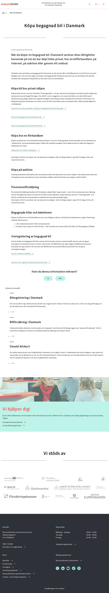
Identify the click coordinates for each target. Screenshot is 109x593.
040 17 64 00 (8, 544)
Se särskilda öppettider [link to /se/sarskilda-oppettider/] (14, 426)
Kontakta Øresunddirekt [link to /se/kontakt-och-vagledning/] (14, 422)
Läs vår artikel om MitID (20, 254)
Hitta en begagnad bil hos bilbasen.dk (26, 117)
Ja (48, 278)
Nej (60, 278)
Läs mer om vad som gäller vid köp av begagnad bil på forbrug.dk (37, 108)
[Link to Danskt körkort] (56, 353)
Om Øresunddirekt (12, 570)
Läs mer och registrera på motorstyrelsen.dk (29, 262)
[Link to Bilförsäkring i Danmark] (56, 327)
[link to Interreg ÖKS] (14, 479)
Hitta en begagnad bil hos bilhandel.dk (26, 126)
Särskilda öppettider (66, 544)
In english (8, 567)
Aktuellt (8, 561)
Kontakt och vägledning (14, 547)
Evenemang (9, 564)
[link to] (51, 479)
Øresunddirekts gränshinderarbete (18, 574)
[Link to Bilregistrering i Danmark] (56, 303)
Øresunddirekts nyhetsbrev (69, 561)
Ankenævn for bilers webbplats (24, 150)
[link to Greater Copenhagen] (94, 496)
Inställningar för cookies (54, 589)
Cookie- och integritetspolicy (16, 577)
